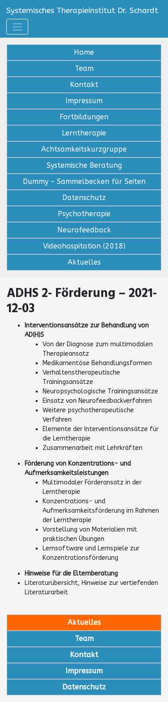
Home (84, 52)
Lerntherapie (84, 133)
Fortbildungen (84, 117)
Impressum (84, 100)
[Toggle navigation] (17, 27)
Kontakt (84, 84)
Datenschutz (84, 197)
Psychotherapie (84, 213)
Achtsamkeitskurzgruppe (84, 149)
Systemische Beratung (84, 165)
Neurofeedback (84, 230)
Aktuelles (84, 262)
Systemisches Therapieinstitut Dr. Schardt (82, 10)
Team (84, 68)
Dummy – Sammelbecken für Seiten (84, 181)
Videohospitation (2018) (84, 246)
